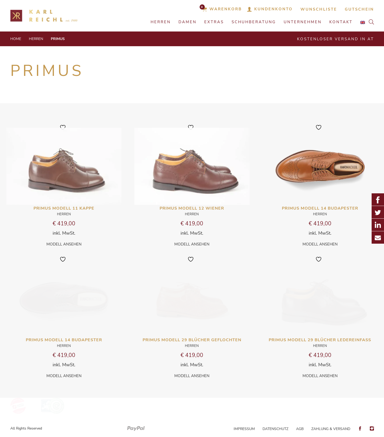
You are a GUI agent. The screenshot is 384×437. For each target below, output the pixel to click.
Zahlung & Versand (330, 428)
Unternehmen (303, 22)
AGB (300, 428)
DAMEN (187, 22)
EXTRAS (214, 22)
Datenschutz (275, 428)
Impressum (244, 428)
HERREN (161, 22)
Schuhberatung (254, 22)
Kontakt (341, 22)
